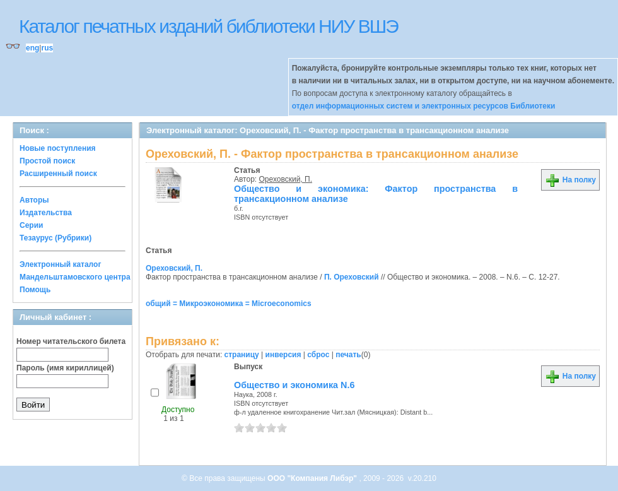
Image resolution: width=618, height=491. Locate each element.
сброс (318, 354)
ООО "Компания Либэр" (313, 478)
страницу (241, 354)
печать (348, 354)
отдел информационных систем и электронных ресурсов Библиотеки (424, 106)
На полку (570, 179)
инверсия (283, 354)
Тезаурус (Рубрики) (55, 238)
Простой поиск (47, 161)
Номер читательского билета (70, 341)
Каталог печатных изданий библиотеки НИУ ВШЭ (208, 26)
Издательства (46, 212)
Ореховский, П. (285, 179)
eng (32, 48)
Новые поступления (58, 148)
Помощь (35, 289)
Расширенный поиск (58, 173)
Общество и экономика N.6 (294, 385)
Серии (31, 225)
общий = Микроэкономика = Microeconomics (229, 303)
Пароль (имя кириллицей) (65, 368)
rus (47, 48)
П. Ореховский (351, 277)
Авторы (34, 200)
